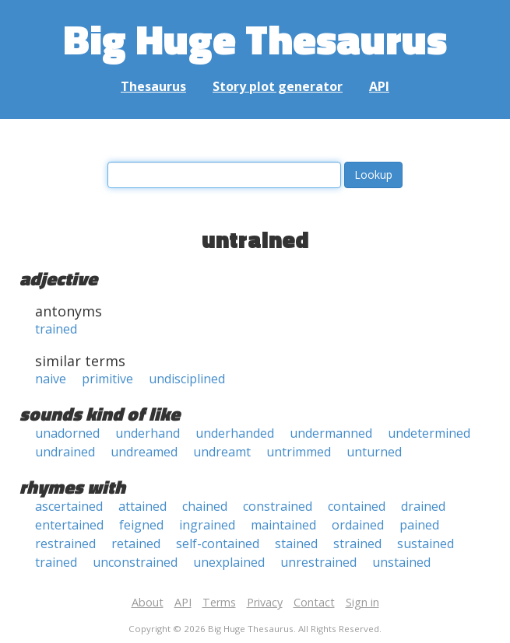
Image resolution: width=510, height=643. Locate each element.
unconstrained (135, 562)
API (379, 86)
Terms (219, 602)
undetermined (429, 433)
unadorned (67, 433)
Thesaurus (153, 86)
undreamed (144, 451)
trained (56, 328)
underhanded (234, 433)
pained (419, 524)
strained (357, 543)
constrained (277, 506)
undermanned (331, 433)
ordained (358, 524)
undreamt (222, 451)
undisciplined (187, 378)
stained (296, 543)
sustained (425, 543)
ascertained (69, 506)
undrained (65, 451)
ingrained (207, 524)
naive (50, 378)
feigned (141, 524)
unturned (374, 451)
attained (142, 506)
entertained (69, 524)
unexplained (229, 562)
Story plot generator (278, 86)
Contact (314, 602)
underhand (147, 433)
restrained (65, 543)
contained (356, 506)
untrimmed (298, 451)
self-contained (217, 543)
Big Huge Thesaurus (255, 38)
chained (204, 506)
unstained (401, 562)
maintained (283, 524)
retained (135, 543)
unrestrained (318, 562)
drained (423, 506)
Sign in (362, 602)
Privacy (265, 602)
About (148, 602)
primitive (107, 378)
